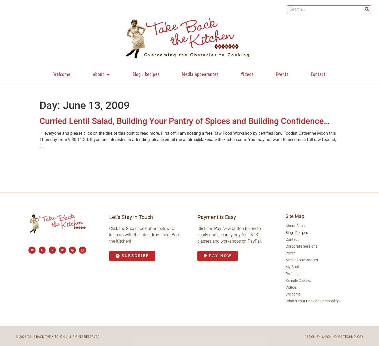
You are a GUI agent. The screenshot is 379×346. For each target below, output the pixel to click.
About (101, 74)
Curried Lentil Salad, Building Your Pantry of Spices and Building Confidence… (184, 121)
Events (282, 74)
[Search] (367, 9)
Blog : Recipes (146, 74)
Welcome (62, 74)
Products (293, 274)
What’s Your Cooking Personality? (313, 301)
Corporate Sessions (301, 246)
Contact (318, 74)
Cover (290, 253)
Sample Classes (298, 280)
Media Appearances (200, 74)
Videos (247, 74)
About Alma (295, 226)
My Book (293, 267)
